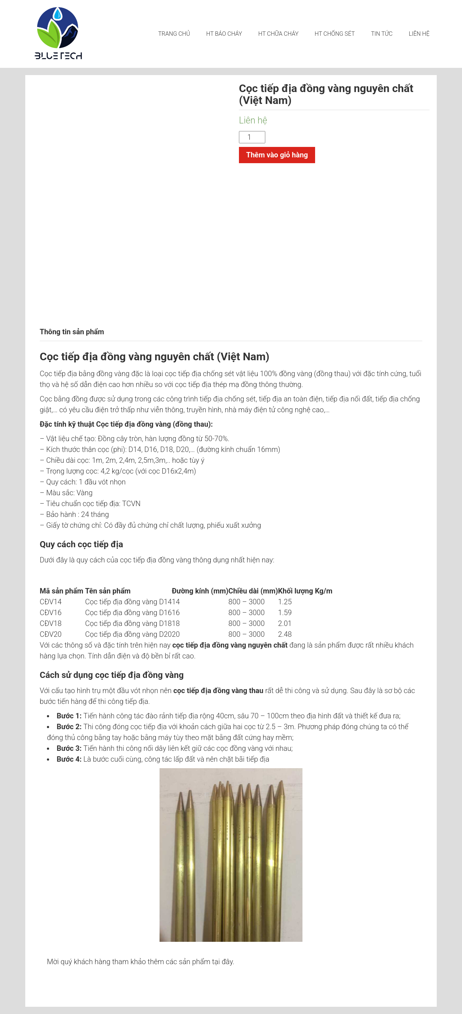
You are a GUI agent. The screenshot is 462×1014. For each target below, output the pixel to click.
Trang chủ (174, 33)
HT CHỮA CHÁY (278, 33)
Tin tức (382, 33)
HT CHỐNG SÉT (335, 33)
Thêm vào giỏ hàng (277, 155)
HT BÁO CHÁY (224, 33)
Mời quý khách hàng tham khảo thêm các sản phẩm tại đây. (140, 961)
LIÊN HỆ (419, 33)
